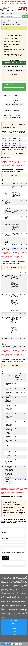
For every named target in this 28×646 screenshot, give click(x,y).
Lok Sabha (9, 13)
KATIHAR (17, 20)
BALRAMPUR (6, 22)
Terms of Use (14, 631)
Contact (14, 628)
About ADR (14, 623)
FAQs (14, 634)
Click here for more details (14, 70)
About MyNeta (14, 620)
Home (2, 13)
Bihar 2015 (10, 20)
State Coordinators (14, 626)
